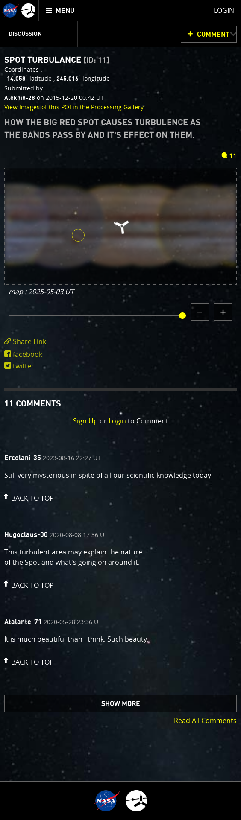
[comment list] (120, 561)
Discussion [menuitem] (25, 34)
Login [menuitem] (224, 10)
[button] (27, 496)
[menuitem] (60, 10)
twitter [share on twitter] (23, 366)
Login (117, 420)
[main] (120, 410)
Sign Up (85, 420)
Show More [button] (120, 703)
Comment (213, 34)
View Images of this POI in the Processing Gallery (74, 107)
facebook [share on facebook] (27, 354)
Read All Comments (205, 720)
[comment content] (120, 476)
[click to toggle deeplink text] (120, 342)
